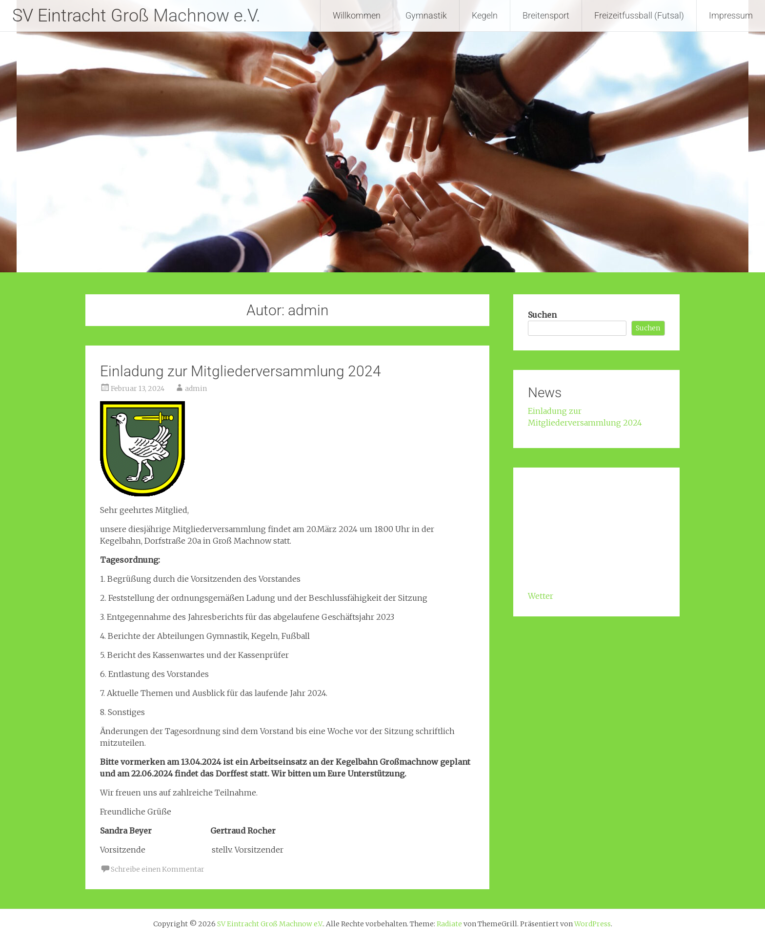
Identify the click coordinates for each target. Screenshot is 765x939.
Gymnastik (426, 15)
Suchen (542, 315)
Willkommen (357, 15)
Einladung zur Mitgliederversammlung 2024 (240, 371)
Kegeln (485, 15)
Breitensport (546, 15)
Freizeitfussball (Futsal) (639, 15)
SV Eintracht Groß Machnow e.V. (136, 15)
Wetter (540, 596)
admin (196, 388)
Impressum (731, 15)
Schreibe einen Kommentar (157, 869)
